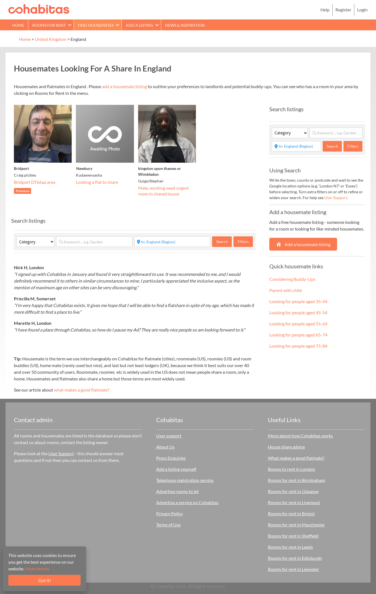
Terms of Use (168, 524)
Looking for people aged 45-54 (298, 312)
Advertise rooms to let (177, 491)
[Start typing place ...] (172, 241)
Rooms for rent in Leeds (290, 547)
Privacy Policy (169, 513)
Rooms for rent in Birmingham (296, 480)
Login (362, 9)
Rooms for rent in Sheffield (293, 535)
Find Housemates (96, 25)
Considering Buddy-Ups (292, 279)
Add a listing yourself (176, 469)
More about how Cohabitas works (300, 435)
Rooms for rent (49, 25)
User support (168, 435)
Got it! (44, 580)
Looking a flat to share (97, 182)
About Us (165, 446)
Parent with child (285, 290)
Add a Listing (139, 25)
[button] (70, 24)
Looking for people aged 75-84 (298, 345)
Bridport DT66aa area (34, 182)
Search (224, 241)
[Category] (35, 241)
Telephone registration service (184, 480)
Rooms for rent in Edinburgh (295, 558)
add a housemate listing (124, 86)
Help (325, 9)
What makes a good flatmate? (296, 458)
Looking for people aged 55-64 (298, 323)
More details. (37, 568)
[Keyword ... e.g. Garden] (94, 241)
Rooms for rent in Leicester (293, 569)
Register (343, 9)
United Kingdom (50, 39)
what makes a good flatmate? (81, 389)
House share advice (286, 446)
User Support (335, 197)
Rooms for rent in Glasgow (293, 491)
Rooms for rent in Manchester (296, 524)
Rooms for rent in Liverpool (294, 502)
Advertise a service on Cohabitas (187, 502)
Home (18, 25)
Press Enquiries (171, 458)
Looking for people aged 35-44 (298, 301)
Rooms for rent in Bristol (291, 513)
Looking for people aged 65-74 (298, 334)
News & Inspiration (185, 25)
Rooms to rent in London (291, 469)
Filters (243, 241)
